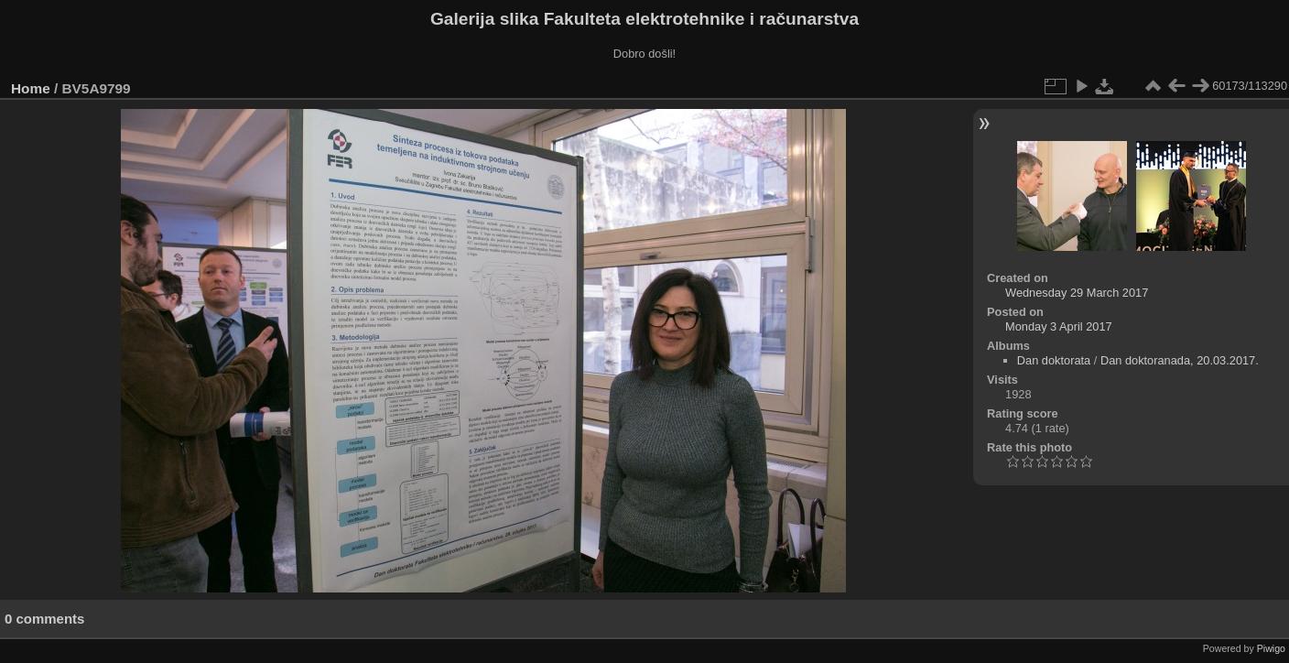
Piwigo (1271, 648)
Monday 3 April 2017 (1058, 326)
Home (30, 88)
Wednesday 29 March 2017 (1076, 292)
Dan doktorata (1053, 360)
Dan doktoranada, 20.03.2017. (1179, 360)
